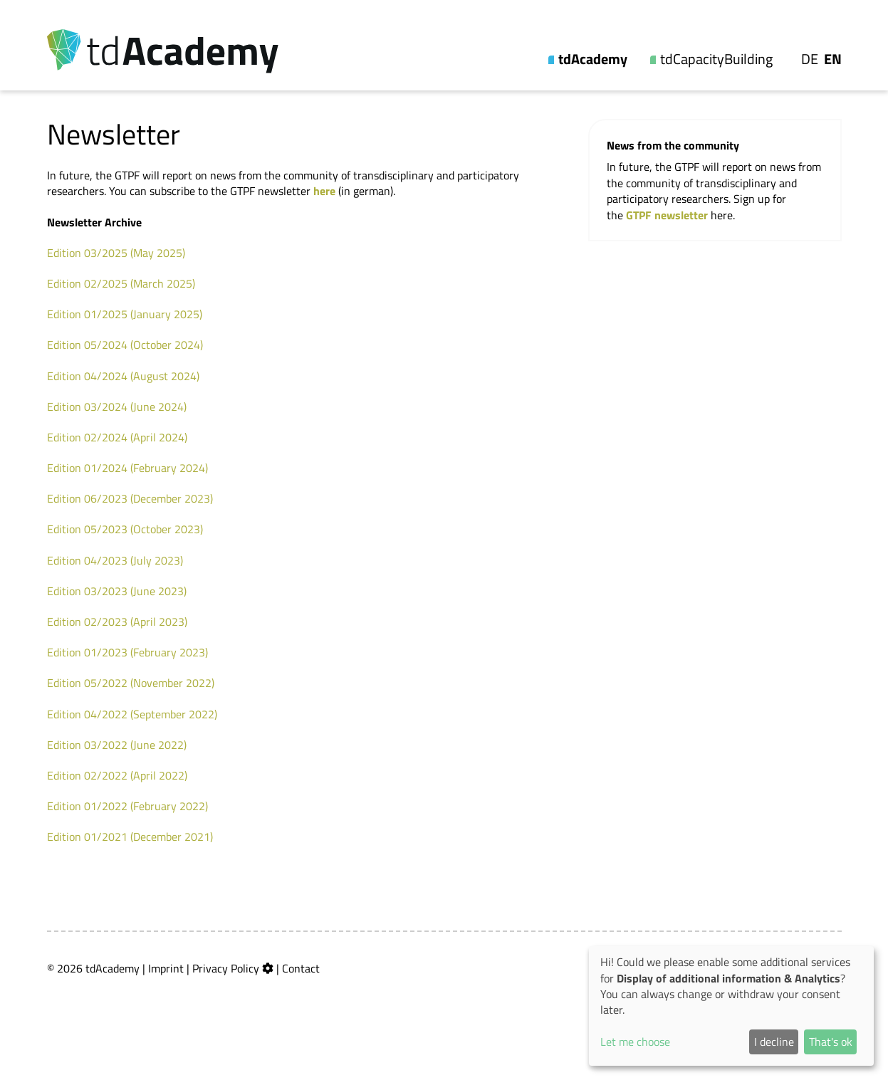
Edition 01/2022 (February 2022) (127, 805)
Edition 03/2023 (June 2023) (117, 590)
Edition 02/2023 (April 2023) (117, 621)
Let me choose (635, 1041)
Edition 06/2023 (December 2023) (130, 498)
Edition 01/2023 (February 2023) (127, 652)
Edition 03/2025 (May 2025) (116, 252)
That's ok (830, 1041)
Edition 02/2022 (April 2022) (117, 775)
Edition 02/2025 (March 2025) (121, 283)
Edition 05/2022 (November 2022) (130, 682)
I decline (774, 1041)
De (809, 59)
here (324, 190)
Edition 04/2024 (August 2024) (123, 375)
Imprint (166, 968)
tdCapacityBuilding (716, 59)
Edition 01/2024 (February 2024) (127, 467)
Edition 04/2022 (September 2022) (132, 714)
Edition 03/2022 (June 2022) (117, 744)
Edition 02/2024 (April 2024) (117, 437)
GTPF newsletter (668, 215)
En (833, 59)
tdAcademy (592, 59)
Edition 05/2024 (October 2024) (125, 344)
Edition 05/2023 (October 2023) (125, 529)
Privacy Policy (225, 968)
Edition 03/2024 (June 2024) (117, 406)
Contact (301, 968)
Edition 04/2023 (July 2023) (115, 560)
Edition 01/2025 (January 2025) (124, 314)
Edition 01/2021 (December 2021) (130, 836)
